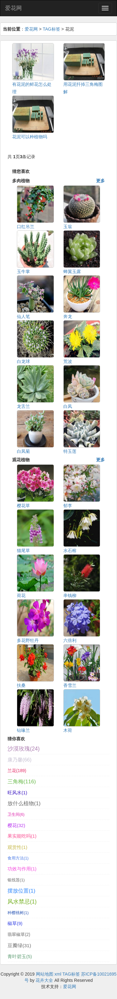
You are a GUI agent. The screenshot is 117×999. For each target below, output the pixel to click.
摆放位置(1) (21, 891)
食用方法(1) (17, 858)
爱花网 (13, 8)
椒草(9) (14, 923)
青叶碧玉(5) (19, 956)
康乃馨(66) (19, 759)
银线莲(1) (16, 880)
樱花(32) (16, 825)
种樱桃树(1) (18, 912)
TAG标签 (51, 29)
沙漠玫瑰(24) (23, 749)
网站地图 (44, 974)
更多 (100, 180)
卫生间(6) (15, 814)
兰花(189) (16, 770)
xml (58, 974)
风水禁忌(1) (22, 902)
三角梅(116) (21, 782)
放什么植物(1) (24, 803)
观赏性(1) (17, 847)
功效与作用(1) (22, 868)
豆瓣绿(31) (19, 945)
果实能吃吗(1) (22, 836)
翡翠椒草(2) (18, 934)
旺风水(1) (17, 792)
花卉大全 (44, 980)
